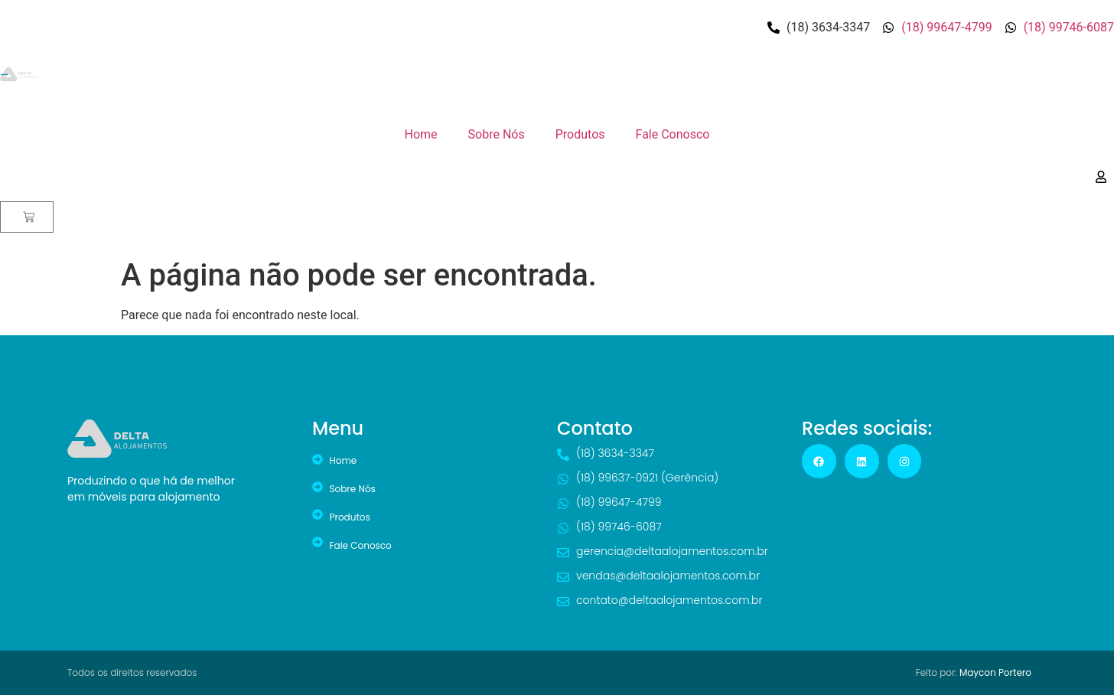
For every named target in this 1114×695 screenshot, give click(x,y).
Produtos (580, 134)
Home (421, 134)
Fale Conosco (673, 134)
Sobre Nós (496, 134)
